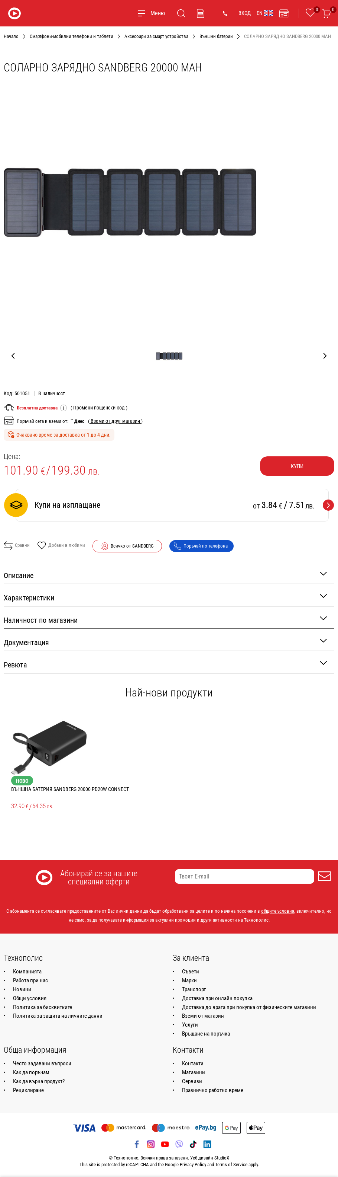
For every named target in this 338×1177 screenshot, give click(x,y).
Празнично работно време (212, 1090)
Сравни (17, 545)
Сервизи (192, 1081)
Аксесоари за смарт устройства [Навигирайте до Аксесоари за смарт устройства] (156, 36)
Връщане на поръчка (206, 1033)
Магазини (193, 1072)
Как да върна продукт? (39, 1081)
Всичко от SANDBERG (132, 546)
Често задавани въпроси (42, 1063)
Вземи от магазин (203, 1015)
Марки (189, 980)
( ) (99, 408)
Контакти (193, 1063)
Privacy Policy (193, 1164)
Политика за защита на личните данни (58, 1015)
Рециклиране (28, 1090)
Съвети (190, 971)
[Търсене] (181, 13)
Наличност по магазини (165, 620)
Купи (297, 466)
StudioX (221, 1158)
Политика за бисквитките (42, 1007)
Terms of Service (231, 1164)
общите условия (277, 911)
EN (265, 13)
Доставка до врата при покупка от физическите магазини (249, 1007)
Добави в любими (61, 546)
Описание (165, 575)
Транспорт (194, 989)
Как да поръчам (31, 1072)
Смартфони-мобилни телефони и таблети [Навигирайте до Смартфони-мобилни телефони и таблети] (71, 36)
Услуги (190, 1024)
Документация (165, 642)
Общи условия (29, 998)
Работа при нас (30, 980)
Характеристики (165, 597)
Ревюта (165, 664)
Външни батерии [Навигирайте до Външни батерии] (216, 36)
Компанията (27, 971)
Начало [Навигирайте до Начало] (11, 36)
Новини (22, 989)
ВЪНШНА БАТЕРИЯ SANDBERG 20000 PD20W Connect (70, 789)
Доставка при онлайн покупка (217, 998)
